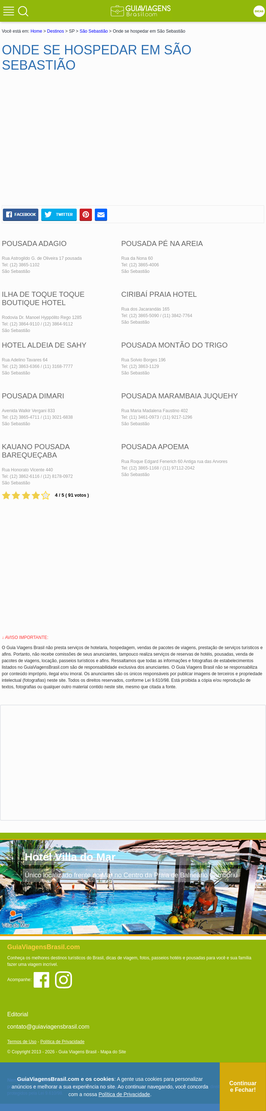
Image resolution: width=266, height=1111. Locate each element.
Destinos (55, 31)
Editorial (17, 1014)
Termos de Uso (22, 1041)
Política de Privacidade (62, 1041)
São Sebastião (94, 31)
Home (36, 31)
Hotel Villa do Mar (70, 857)
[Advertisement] (71, 142)
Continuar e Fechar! (243, 1086)
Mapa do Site (113, 1051)
